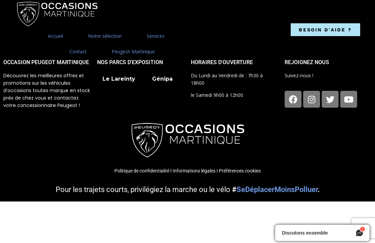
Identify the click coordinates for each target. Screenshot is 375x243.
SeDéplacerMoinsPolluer (277, 189)
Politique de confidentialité (141, 170)
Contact (78, 51)
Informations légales (194, 170)
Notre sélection (105, 36)
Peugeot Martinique (133, 51)
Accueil (55, 36)
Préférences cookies (240, 170)
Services (156, 36)
